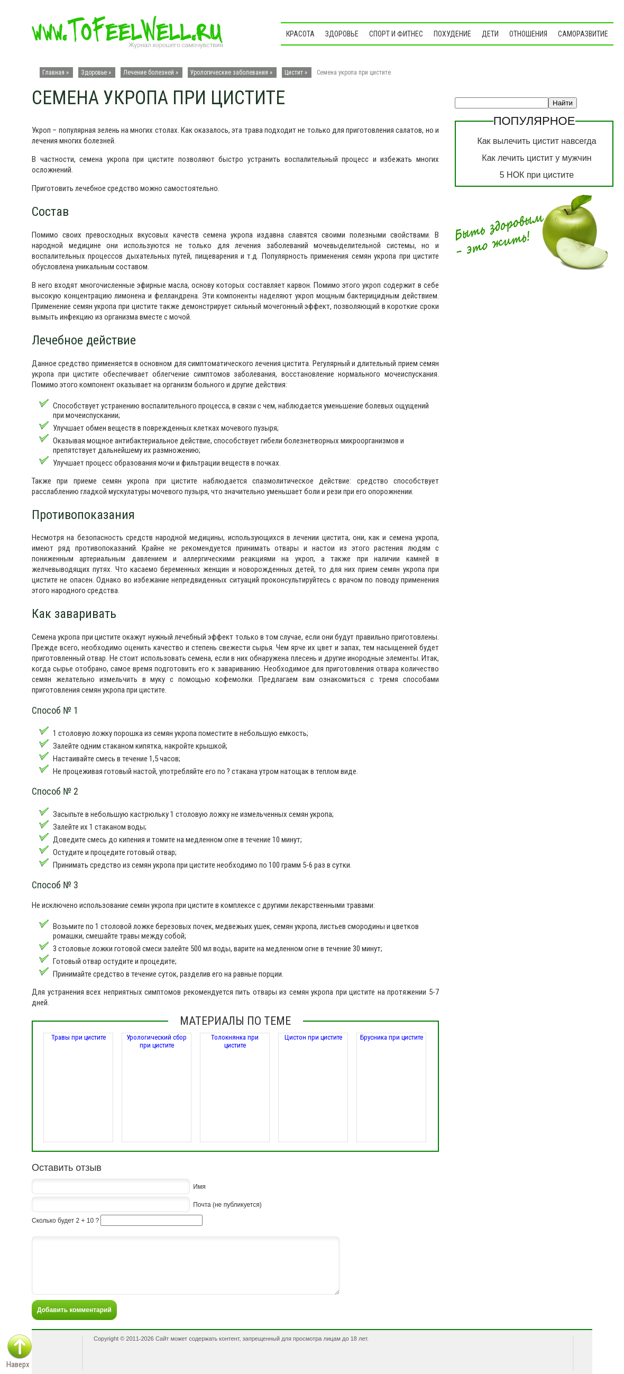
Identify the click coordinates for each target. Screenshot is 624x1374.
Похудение (452, 34)
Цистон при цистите (313, 1037)
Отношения (528, 34)
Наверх (18, 1364)
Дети (490, 34)
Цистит (294, 72)
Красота (300, 34)
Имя (199, 1186)
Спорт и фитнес (396, 34)
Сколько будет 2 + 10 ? (65, 1220)
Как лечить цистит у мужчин (536, 157)
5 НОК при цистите (537, 174)
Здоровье (342, 34)
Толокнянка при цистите (235, 1041)
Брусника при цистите (391, 1037)
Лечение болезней (148, 72)
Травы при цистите (78, 1037)
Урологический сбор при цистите (156, 1041)
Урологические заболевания (229, 72)
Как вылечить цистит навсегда (536, 141)
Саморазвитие (583, 34)
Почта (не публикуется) (227, 1204)
